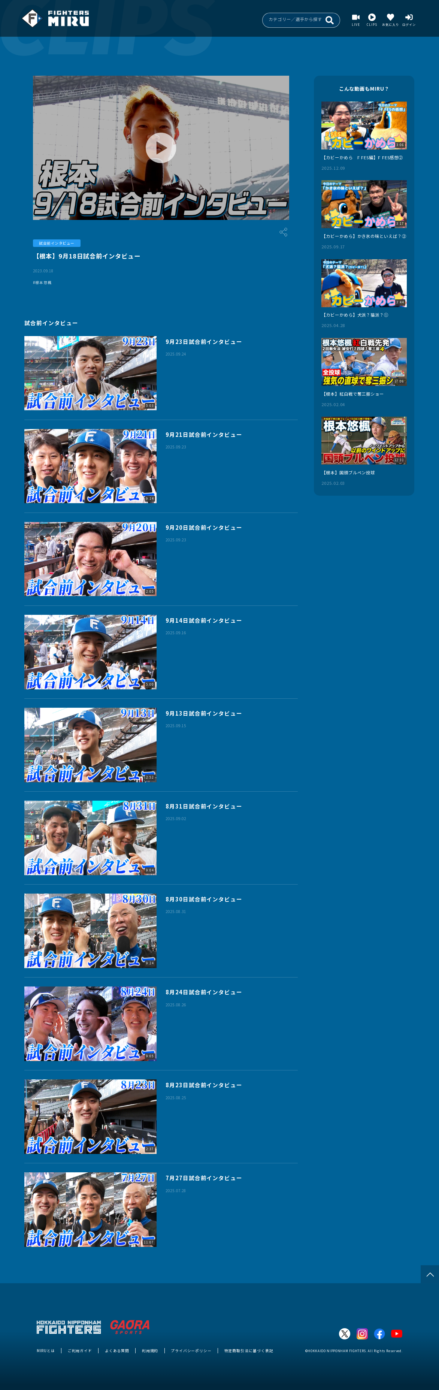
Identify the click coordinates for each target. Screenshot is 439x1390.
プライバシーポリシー (191, 1350)
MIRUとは (46, 1350)
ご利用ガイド (80, 1350)
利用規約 (150, 1350)
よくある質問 (117, 1350)
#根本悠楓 (42, 282)
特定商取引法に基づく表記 (248, 1350)
